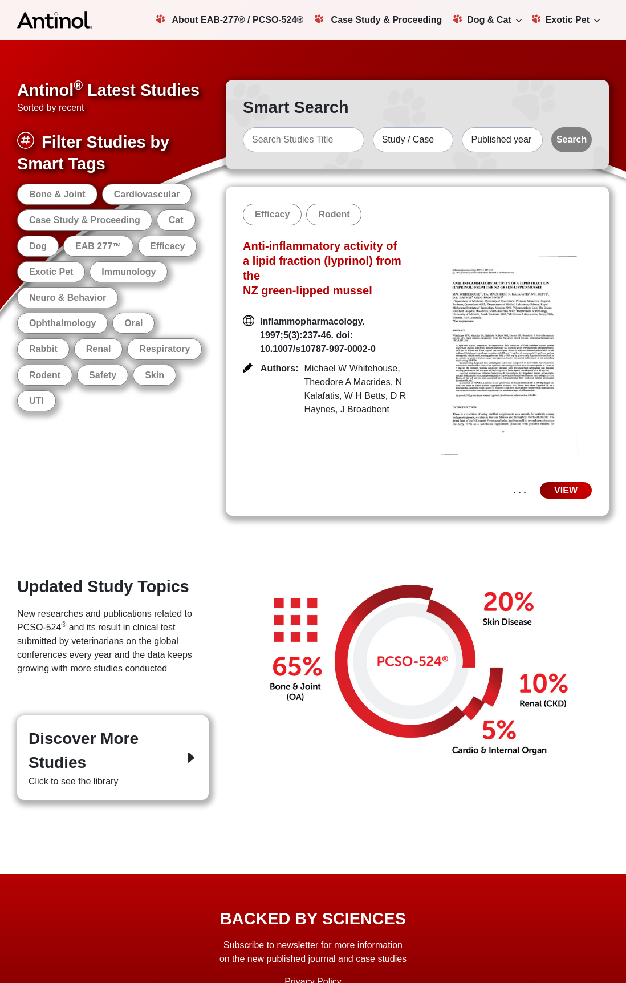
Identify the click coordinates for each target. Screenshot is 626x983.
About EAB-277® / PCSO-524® (230, 19)
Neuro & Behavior (67, 297)
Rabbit (43, 349)
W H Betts (364, 396)
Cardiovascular (147, 194)
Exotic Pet (561, 19)
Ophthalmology (62, 323)
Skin (154, 375)
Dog (38, 246)
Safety (102, 375)
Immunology (128, 272)
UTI (36, 401)
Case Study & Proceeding (378, 19)
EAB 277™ (98, 246)
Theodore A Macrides (347, 382)
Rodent (44, 375)
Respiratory (164, 349)
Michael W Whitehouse (351, 368)
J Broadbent (364, 409)
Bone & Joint (57, 194)
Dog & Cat (482, 19)
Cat (176, 220)
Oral (133, 323)
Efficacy (167, 246)
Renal (98, 349)
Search (571, 139)
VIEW (566, 490)
